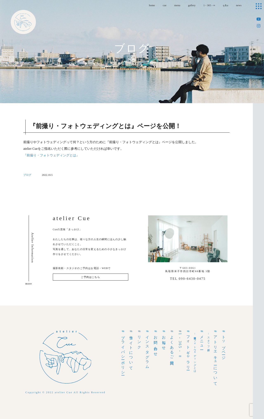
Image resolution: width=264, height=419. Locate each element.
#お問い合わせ (155, 342)
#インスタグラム (147, 348)
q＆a (225, 5)
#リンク (139, 339)
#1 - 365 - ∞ (180, 344)
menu (177, 5)
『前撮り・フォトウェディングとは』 (51, 155)
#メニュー (202, 339)
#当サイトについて (131, 349)
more (28, 283)
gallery (192, 5)
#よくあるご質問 (172, 345)
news (239, 5)
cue (164, 5)
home (152, 5)
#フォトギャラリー (188, 349)
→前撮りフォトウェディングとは (194, 351)
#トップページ (224, 344)
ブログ (27, 174)
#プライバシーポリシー (123, 352)
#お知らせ (164, 339)
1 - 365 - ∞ (209, 5)
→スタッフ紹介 (208, 339)
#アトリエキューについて (215, 357)
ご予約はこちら (90, 277)
